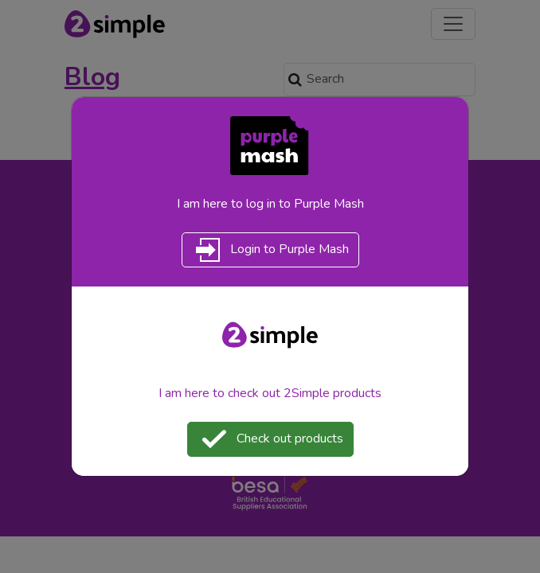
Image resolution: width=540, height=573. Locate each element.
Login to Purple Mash (270, 250)
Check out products (270, 439)
